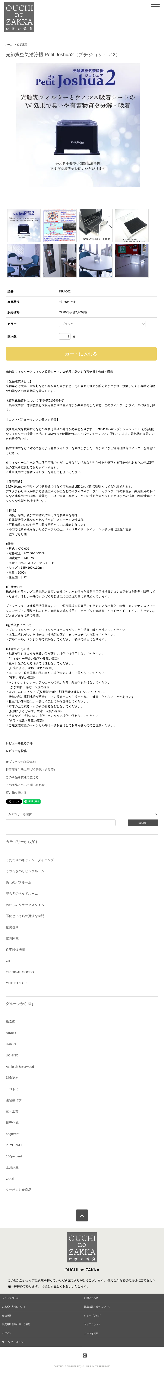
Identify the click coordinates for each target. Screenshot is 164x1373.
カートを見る (91, 1333)
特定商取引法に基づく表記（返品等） (31, 769)
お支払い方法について (14, 1306)
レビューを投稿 (16, 751)
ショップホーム (10, 1298)
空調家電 (22, 44)
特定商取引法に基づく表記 (16, 1324)
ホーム (8, 44)
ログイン (7, 1333)
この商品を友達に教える (22, 777)
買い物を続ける (16, 792)
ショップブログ (92, 1315)
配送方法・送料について (97, 1306)
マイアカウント (92, 1324)
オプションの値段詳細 (21, 762)
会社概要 (7, 1315)
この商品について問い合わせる (27, 785)
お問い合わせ (91, 1298)
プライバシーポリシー (14, 1342)
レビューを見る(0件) (19, 743)
